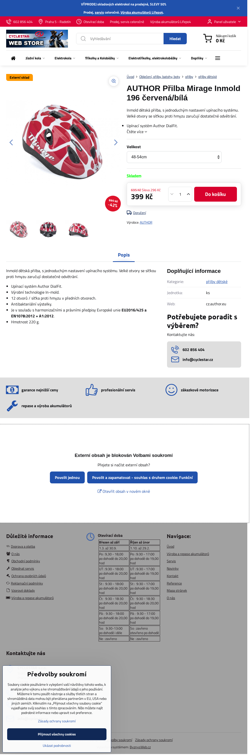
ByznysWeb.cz (140, 747)
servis (99, 12)
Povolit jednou (67, 477)
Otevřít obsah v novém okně (124, 491)
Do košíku (215, 194)
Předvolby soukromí (118, 739)
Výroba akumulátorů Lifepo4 (142, 12)
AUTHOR (146, 222)
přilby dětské (217, 281)
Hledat (175, 39)
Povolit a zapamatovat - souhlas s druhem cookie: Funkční (142, 477)
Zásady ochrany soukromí (154, 739)
